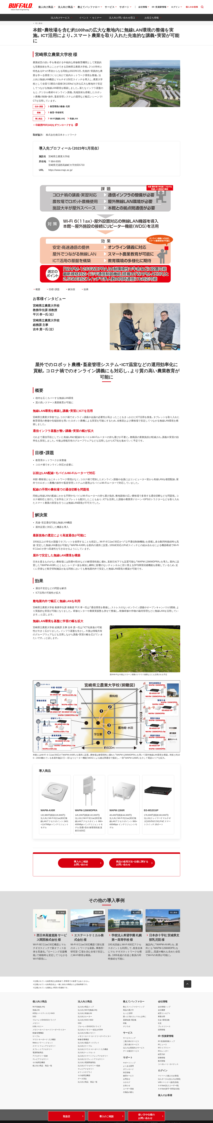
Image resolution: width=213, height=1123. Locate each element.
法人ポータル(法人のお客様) (169, 1080)
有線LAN (36, 1011)
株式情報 (161, 1061)
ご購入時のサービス (131, 1042)
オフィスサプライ (85, 1073)
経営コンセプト (164, 1014)
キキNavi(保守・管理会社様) (169, 1089)
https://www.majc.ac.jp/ (60, 170)
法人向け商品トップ (86, 1007)
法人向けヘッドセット (87, 1053)
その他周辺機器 (39, 1063)
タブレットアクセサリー (42, 1050)
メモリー (36, 1024)
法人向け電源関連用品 (87, 1063)
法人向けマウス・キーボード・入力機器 (93, 1050)
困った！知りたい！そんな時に (134, 1017)
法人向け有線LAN (85, 1014)
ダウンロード (128, 1070)
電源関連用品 (38, 1053)
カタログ (126, 1083)
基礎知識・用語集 (129, 1020)
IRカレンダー (163, 1052)
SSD (34, 1017)
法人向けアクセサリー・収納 (89, 1066)
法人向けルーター (85, 1017)
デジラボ (126, 1027)
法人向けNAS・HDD (85, 1020)
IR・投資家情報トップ (166, 1042)
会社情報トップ (164, 1007)
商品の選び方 (128, 1011)
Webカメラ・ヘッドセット (43, 1043)
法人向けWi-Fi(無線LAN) (87, 1011)
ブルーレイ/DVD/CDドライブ (44, 1020)
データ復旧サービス (131, 1052)
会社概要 (161, 1011)
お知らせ (126, 1086)
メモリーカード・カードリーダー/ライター (49, 1030)
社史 (160, 1024)
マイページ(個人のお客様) (168, 1076)
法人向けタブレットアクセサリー (91, 1060)
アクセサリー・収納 (40, 1056)
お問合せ (126, 1080)
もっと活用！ (128, 1014)
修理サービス (128, 1076)
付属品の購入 (128, 1093)
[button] (81, 864)
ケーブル (36, 1037)
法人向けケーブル (85, 1047)
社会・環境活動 (164, 1020)
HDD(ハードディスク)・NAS (44, 1014)
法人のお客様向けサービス (133, 1048)
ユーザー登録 (128, 1089)
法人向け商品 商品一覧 (87, 1083)
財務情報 (161, 1058)
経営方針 (161, 1055)
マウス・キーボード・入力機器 (44, 1040)
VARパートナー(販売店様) (168, 1083)
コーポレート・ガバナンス (168, 1065)
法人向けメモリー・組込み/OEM (90, 1030)
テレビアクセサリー (41, 1060)
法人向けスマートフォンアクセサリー (93, 1056)
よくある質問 (128, 1066)
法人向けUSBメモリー (87, 1034)
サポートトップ (129, 1063)
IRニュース (162, 1045)
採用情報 (161, 1030)
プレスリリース (164, 1027)
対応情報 (126, 1073)
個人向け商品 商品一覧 (42, 1066)
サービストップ (129, 1039)
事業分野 (161, 1017)
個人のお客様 (165, 1096)
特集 (125, 1024)
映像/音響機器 (38, 1034)
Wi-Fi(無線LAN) (39, 1007)
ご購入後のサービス (131, 1045)
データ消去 (82, 1079)
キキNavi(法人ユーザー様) (168, 1086)
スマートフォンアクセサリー (44, 1047)
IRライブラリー (164, 1048)
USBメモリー (38, 1027)
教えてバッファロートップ (133, 1007)
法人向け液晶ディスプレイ (88, 1043)
